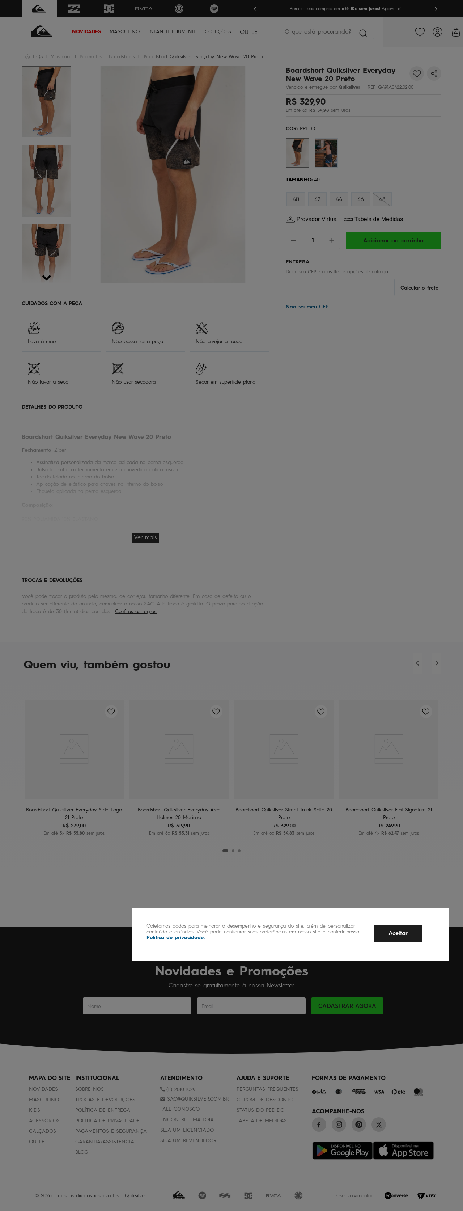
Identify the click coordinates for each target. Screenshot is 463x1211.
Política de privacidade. (175, 937)
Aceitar (398, 933)
